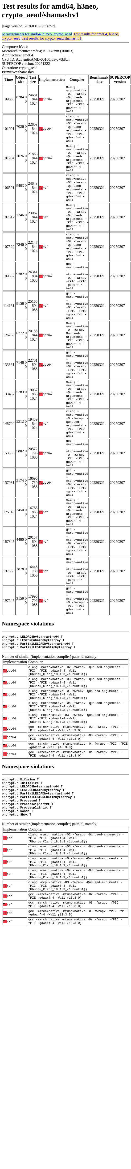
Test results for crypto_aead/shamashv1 (51, 38)
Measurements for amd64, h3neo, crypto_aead (37, 34)
